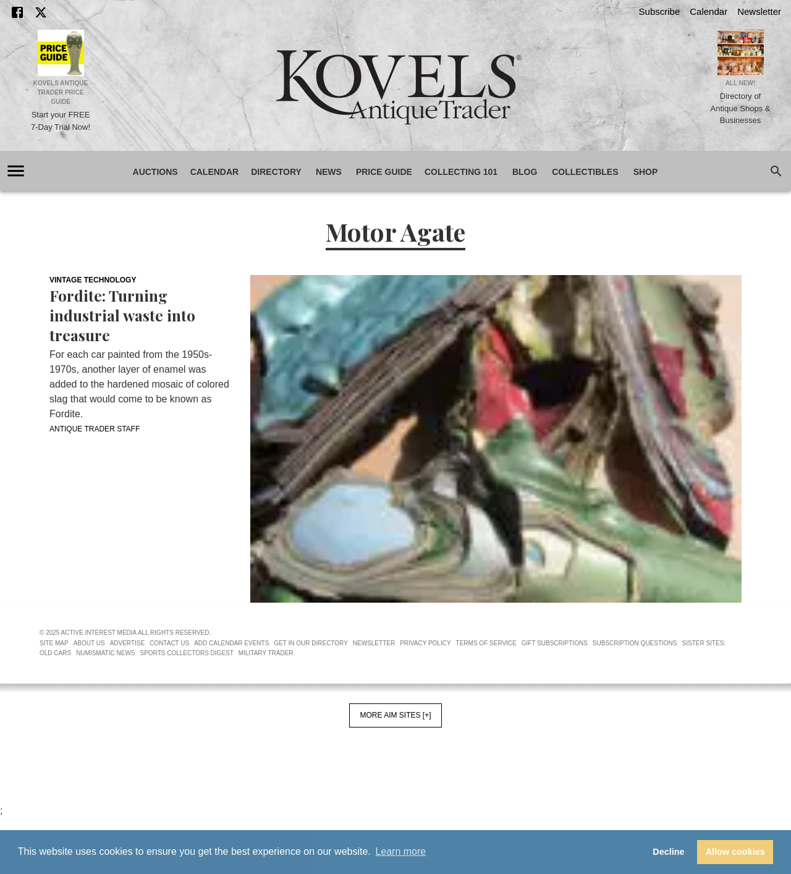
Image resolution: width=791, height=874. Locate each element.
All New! (740, 83)
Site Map (54, 643)
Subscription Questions (635, 643)
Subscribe (659, 11)
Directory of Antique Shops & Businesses (741, 108)
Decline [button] (668, 852)
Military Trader (266, 653)
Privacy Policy (425, 643)
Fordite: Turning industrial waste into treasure (122, 315)
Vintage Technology (92, 280)
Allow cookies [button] (735, 852)
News (329, 172)
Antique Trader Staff (94, 429)
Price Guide (384, 172)
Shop (646, 172)
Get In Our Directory (310, 643)
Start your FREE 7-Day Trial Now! (60, 121)
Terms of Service (486, 643)
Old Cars (55, 653)
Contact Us (169, 643)
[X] (41, 12)
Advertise (127, 643)
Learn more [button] (400, 851)
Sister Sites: (704, 643)
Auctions (155, 172)
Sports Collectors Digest (187, 653)
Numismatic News (105, 653)
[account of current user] (16, 171)
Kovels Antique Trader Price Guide (60, 92)
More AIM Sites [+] (395, 715)
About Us (89, 643)
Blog (524, 172)
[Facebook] (17, 12)
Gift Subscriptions (555, 643)
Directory (276, 172)
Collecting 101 (461, 172)
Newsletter (759, 11)
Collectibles (585, 172)
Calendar (708, 11)
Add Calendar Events (231, 643)
